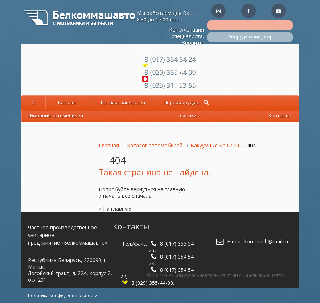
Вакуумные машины (214, 145)
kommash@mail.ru (266, 241)
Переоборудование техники (187, 103)
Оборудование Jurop (250, 37)
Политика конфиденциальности (63, 295)
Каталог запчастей (123, 102)
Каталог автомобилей (67, 103)
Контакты (279, 115)
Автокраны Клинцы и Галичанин (250, 25)
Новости (40, 115)
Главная (109, 145)
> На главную (115, 208)
